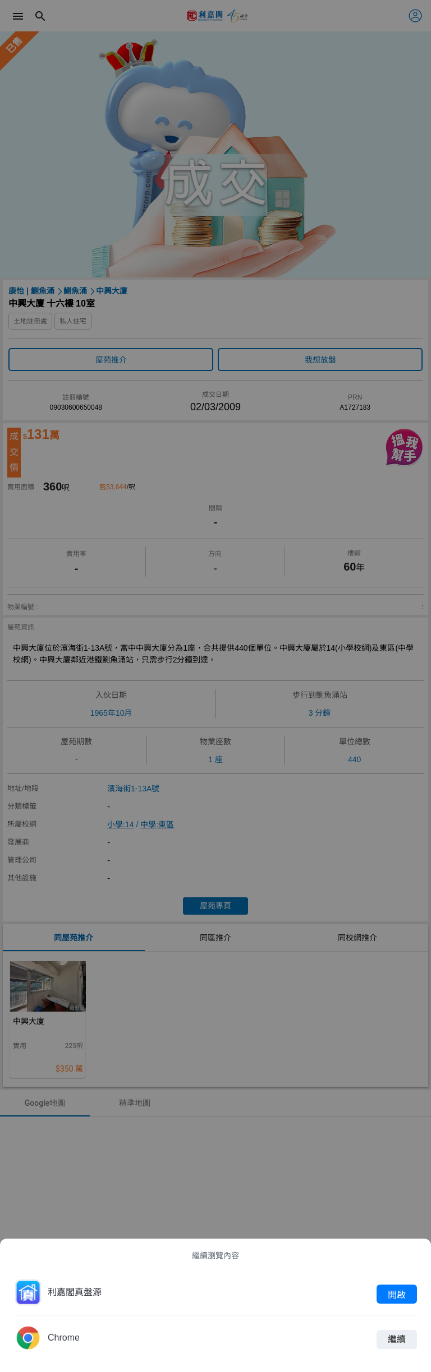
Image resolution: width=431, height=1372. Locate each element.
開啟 (397, 1294)
